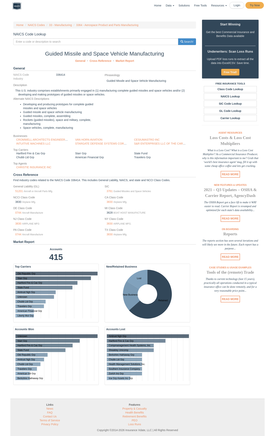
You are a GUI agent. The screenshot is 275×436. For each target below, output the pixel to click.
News (49, 408)
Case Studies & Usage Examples (230, 267)
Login (237, 5)
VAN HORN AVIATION (88, 139)
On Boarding (230, 229)
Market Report (125, 60)
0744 (18, 212)
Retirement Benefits (135, 416)
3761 (110, 191)
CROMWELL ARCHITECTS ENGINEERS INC (44, 139)
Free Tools (200, 5)
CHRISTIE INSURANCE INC (33, 167)
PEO (135, 420)
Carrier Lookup (230, 118)
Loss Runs (134, 424)
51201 (19, 191)
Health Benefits (134, 412)
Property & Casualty (134, 408)
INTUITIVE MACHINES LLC (33, 143)
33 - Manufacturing (60, 25)
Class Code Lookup (230, 89)
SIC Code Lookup (230, 103)
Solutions (184, 5)
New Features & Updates (230, 185)
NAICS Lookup (230, 96)
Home (157, 5)
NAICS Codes (36, 25)
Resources (219, 5)
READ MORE (230, 174)
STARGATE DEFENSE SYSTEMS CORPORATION (106, 143)
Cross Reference (100, 60)
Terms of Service (50, 420)
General (80, 60)
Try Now (255, 5)
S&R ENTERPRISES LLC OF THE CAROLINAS (163, 143)
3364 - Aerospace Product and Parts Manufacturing (107, 25)
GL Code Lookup (230, 110)
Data (170, 5)
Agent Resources (230, 132)
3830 (110, 201)
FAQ (50, 412)
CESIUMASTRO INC (147, 139)
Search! (187, 41)
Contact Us (50, 416)
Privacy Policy (49, 424)
